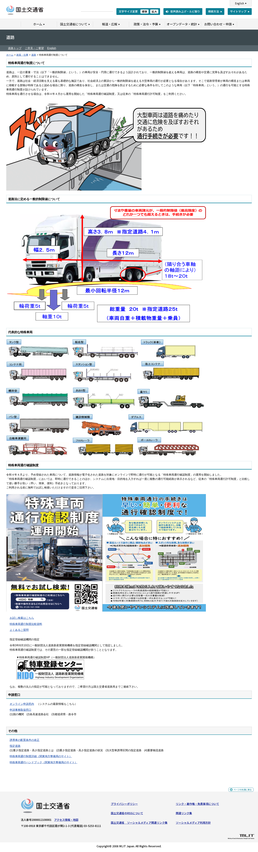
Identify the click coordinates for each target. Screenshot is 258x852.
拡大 (154, 11)
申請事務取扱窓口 (20, 709)
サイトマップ (238, 11)
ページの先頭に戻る (239, 792)
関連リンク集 (184, 814)
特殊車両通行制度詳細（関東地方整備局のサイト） (41, 756)
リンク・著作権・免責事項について (197, 805)
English (239, 3)
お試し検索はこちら (22, 617)
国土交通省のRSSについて (127, 814)
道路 (33, 55)
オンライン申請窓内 (22, 703)
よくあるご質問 (19, 630)
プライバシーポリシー (124, 805)
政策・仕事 (22, 55)
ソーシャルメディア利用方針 (193, 824)
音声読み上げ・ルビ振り (185, 11)
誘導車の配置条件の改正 (24, 740)
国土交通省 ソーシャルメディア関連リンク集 (139, 824)
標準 (144, 11)
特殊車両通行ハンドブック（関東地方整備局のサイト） (43, 762)
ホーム (9, 55)
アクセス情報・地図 (66, 821)
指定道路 (15, 745)
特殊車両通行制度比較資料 (26, 624)
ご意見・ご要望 (34, 48)
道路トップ (14, 48)
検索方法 (213, 11)
